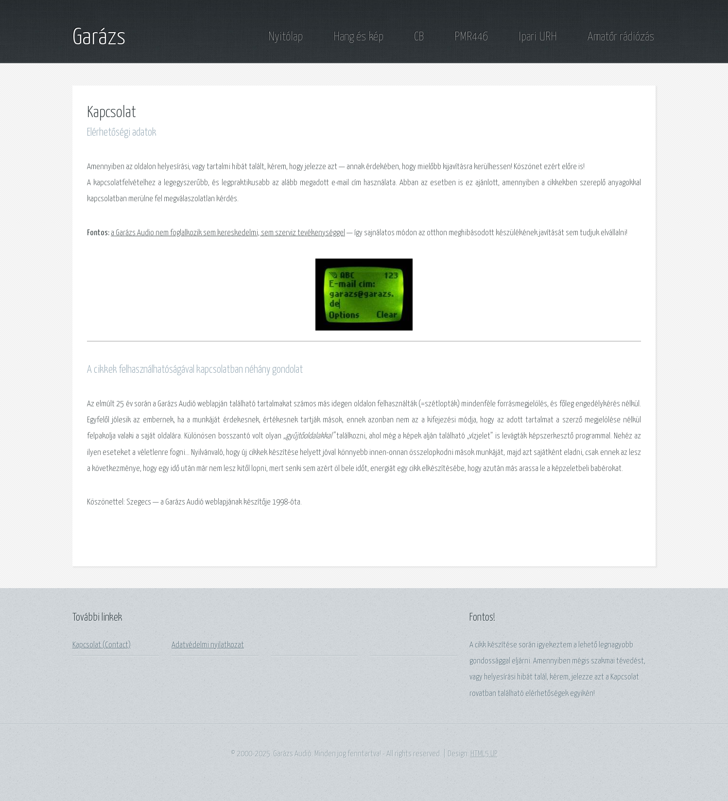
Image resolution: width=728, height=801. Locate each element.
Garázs (98, 38)
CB (419, 37)
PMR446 (471, 37)
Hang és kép (358, 37)
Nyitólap (285, 37)
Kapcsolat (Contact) (101, 645)
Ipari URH (538, 37)
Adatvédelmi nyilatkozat (208, 645)
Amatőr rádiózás (621, 37)
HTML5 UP (483, 754)
